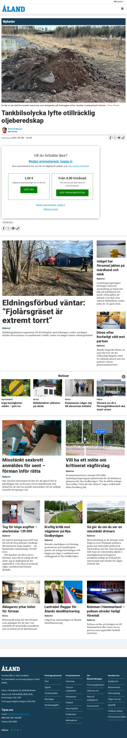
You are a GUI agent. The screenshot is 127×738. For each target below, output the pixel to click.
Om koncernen (93, 706)
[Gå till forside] (13, 8)
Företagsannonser (53, 675)
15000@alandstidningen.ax (19, 714)
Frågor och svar (114, 699)
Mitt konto (118, 1)
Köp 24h (29, 189)
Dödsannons (71, 696)
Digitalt (48, 687)
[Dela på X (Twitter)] (115, 138)
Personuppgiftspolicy (95, 685)
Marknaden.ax (71, 720)
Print (47, 681)
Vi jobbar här (113, 681)
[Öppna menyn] (122, 9)
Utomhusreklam (51, 693)
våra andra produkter (78, 166)
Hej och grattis (72, 708)
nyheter (8, 222)
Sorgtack (69, 702)
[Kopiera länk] (123, 138)
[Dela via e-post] (119, 138)
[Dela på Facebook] (111, 138)
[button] (124, 377)
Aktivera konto (50, 209)
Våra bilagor (49, 699)
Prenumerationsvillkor (117, 717)
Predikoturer (71, 714)
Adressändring (114, 693)
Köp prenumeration (72, 192)
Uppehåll (111, 705)
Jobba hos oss (93, 690)
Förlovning (70, 681)
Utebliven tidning (115, 711)
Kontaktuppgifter (52, 705)
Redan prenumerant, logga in (50, 161)
